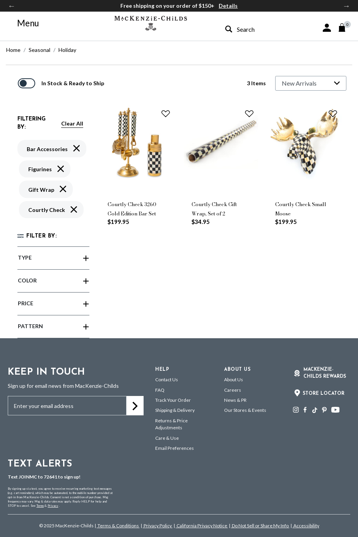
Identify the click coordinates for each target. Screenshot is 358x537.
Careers (232, 390)
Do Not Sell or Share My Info (260, 525)
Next (346, 6)
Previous (11, 6)
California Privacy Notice (202, 525)
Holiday (67, 49)
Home (13, 49)
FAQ (159, 390)
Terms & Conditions (118, 525)
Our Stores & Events (245, 410)
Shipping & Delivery (175, 410)
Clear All (72, 123)
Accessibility (306, 525)
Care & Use (167, 438)
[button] (327, 28)
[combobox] (256, 29)
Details (228, 5)
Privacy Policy (158, 525)
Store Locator (323, 393)
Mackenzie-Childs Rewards (324, 373)
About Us (233, 379)
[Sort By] (310, 83)
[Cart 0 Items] (345, 27)
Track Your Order (173, 400)
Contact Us (166, 379)
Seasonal (39, 49)
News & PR (235, 400)
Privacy (53, 506)
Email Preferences (174, 448)
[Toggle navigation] (23, 23)
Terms (40, 506)
